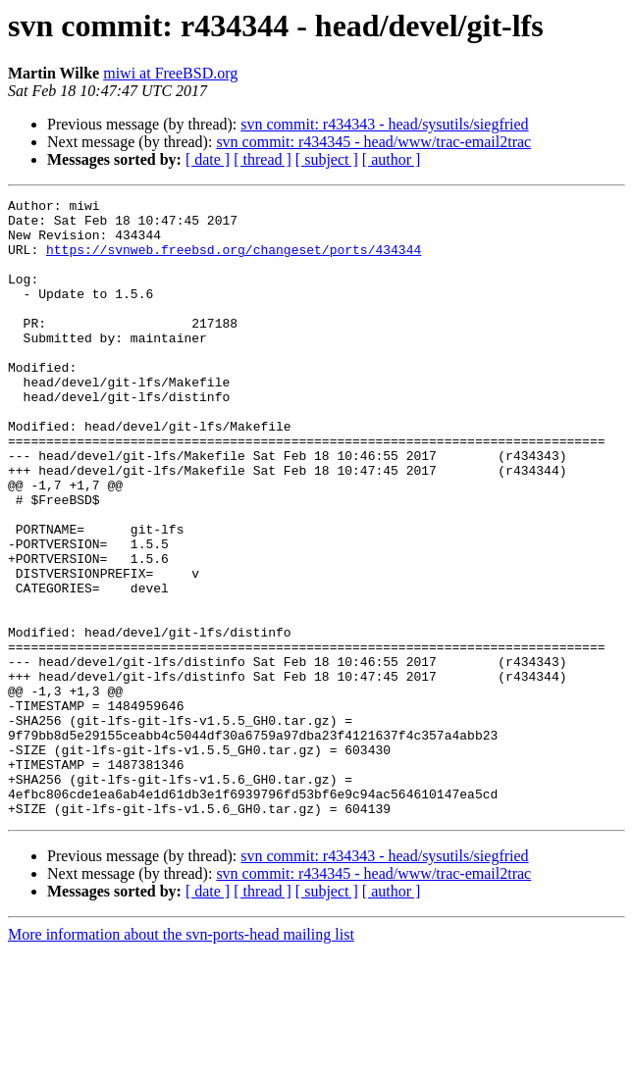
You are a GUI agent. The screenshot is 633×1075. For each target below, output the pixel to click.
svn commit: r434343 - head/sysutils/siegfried (384, 124)
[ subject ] (326, 159)
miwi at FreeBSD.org (170, 73)
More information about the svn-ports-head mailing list (181, 1057)
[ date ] (207, 159)
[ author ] (391, 159)
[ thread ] (262, 159)
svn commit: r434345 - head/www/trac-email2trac (373, 141)
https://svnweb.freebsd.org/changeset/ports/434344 (233, 261)
